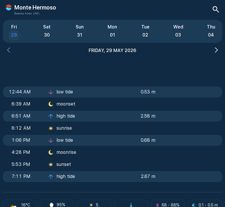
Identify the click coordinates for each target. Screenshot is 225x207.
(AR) (36, 13)
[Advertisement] (112, 68)
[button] (8, 50)
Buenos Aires (23, 13)
